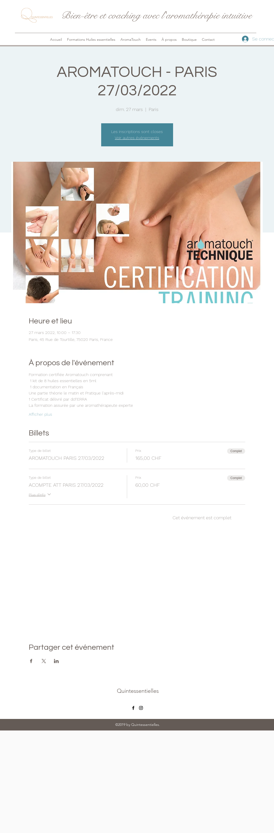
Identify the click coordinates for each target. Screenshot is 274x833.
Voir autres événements (137, 137)
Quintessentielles (138, 690)
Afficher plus (40, 414)
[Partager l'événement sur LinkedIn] (56, 661)
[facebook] (133, 707)
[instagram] (141, 707)
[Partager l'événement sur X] (43, 661)
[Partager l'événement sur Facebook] (31, 661)
